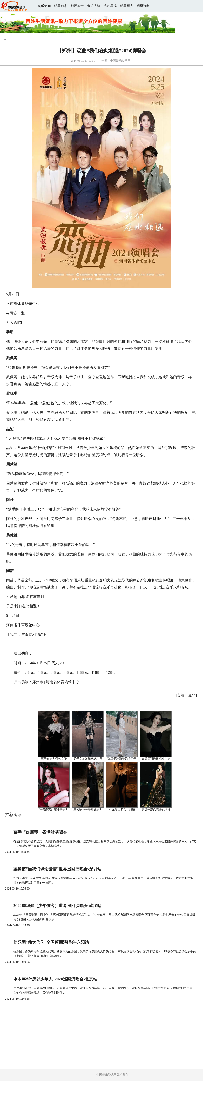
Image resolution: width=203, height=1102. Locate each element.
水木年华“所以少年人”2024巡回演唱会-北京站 (55, 979)
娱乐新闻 (44, 6)
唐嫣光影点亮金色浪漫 (156, 809)
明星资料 (143, 6)
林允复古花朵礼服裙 (122, 809)
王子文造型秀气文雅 (54, 758)
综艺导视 (110, 6)
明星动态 (60, 6)
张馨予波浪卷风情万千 (121, 758)
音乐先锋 (93, 6)
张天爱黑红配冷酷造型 (53, 809)
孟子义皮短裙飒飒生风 (87, 758)
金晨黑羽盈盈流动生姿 (156, 758)
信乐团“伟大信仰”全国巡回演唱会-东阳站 (51, 942)
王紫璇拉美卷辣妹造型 (87, 809)
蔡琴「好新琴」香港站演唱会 (40, 832)
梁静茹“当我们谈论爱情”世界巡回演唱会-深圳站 (57, 869)
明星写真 (126, 6)
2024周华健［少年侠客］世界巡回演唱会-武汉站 (57, 905)
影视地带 (77, 6)
